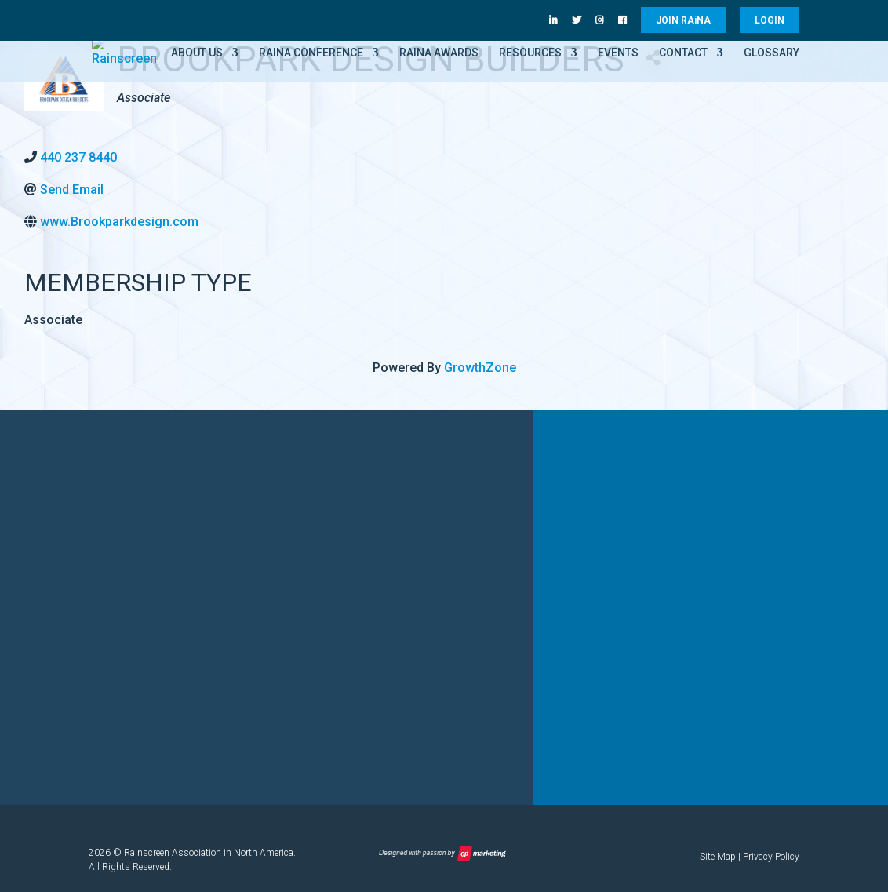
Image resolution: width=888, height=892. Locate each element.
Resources (530, 53)
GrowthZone (480, 367)
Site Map (718, 856)
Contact (683, 53)
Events (618, 53)
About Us (197, 53)
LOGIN (769, 20)
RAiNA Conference (311, 53)
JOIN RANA (683, 20)
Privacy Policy (771, 856)
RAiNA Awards (439, 53)
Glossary (771, 53)
